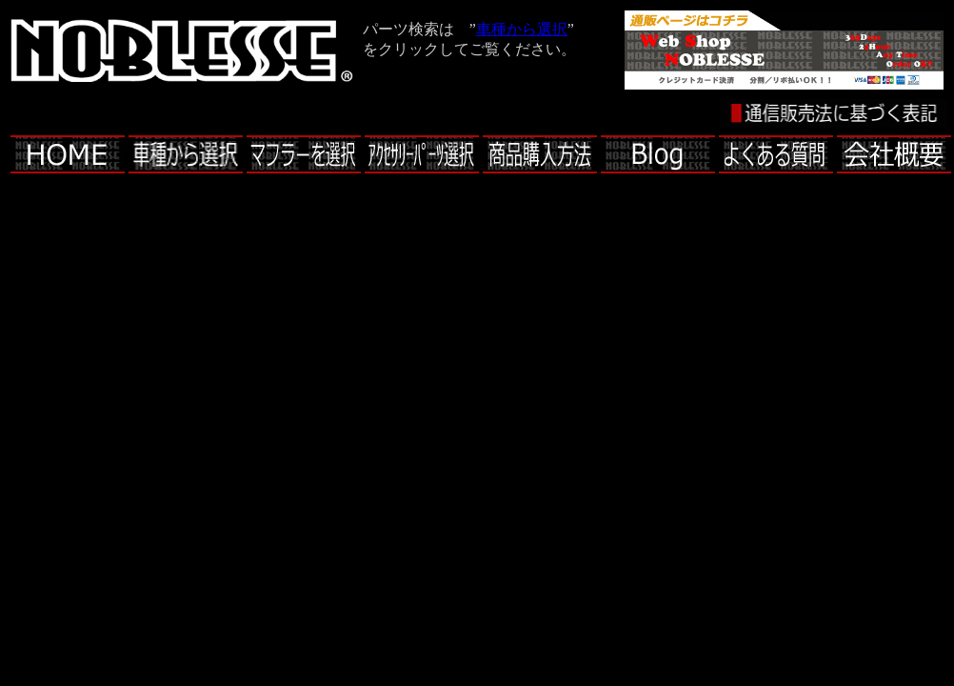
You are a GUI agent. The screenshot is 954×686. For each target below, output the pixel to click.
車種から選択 (521, 29)
